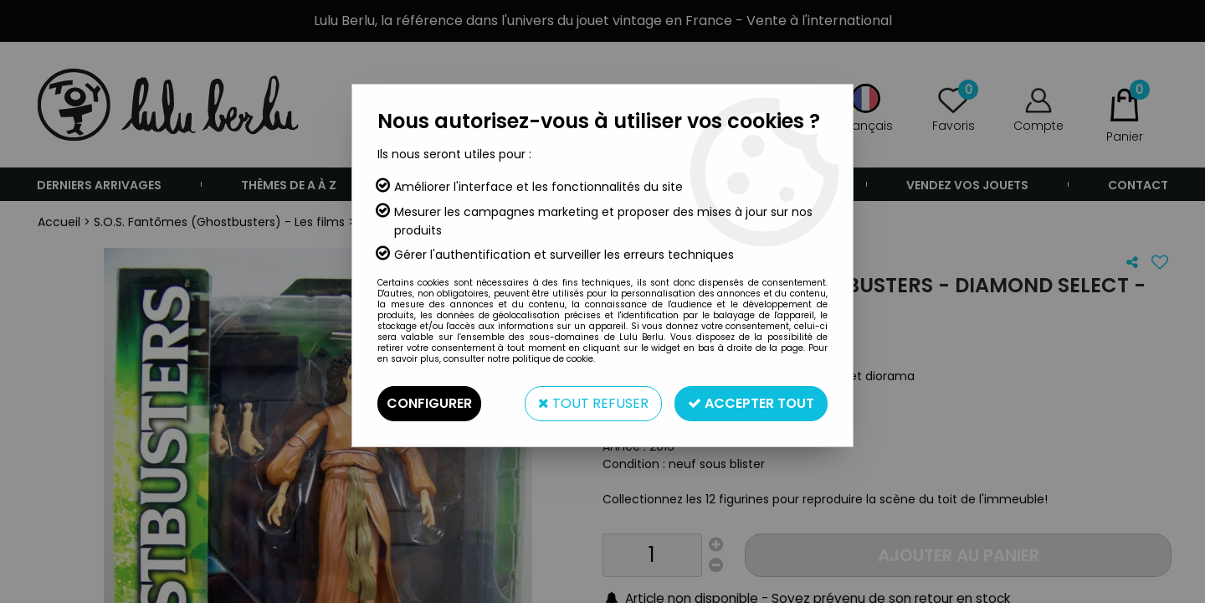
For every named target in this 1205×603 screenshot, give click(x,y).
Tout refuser (593, 403)
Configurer (429, 403)
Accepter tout (751, 403)
